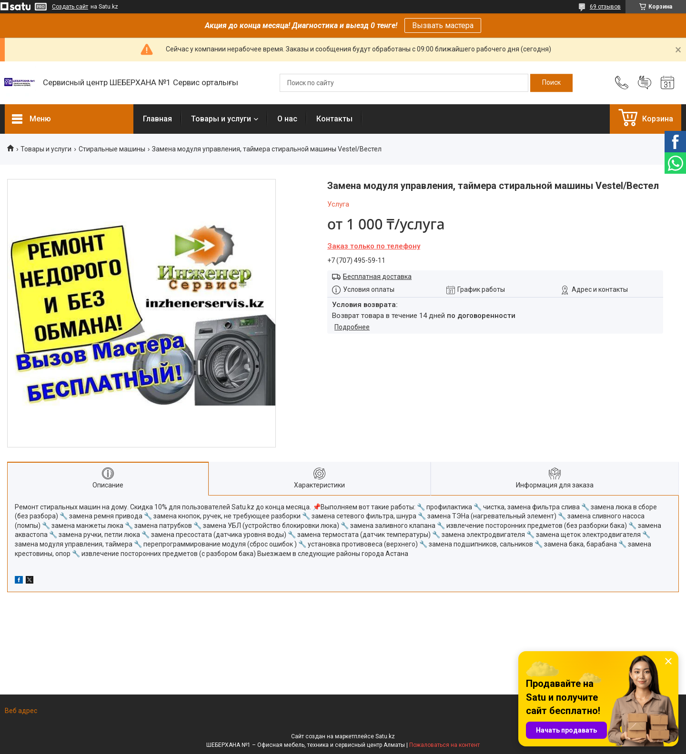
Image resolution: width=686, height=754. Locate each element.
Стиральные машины (112, 149)
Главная (157, 118)
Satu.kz (385, 736)
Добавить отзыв (644, 82)
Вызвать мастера (443, 25)
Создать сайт (70, 6)
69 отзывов (605, 6)
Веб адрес (21, 710)
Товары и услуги (221, 118)
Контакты (334, 118)
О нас (287, 118)
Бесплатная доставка (377, 276)
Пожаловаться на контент (444, 745)
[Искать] (551, 83)
